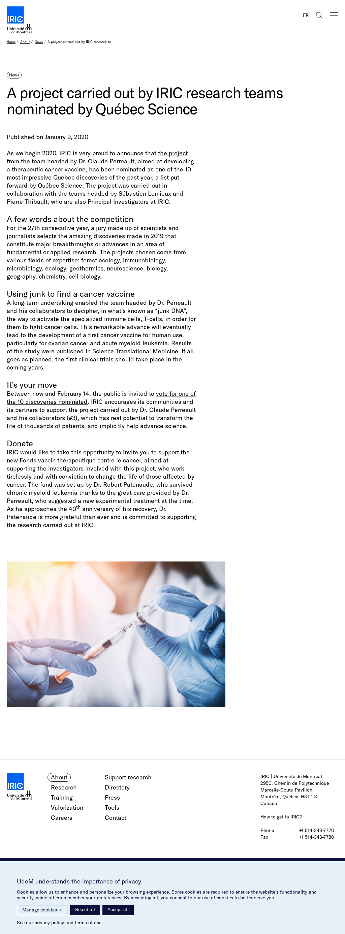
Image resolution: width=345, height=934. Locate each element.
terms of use (88, 923)
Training (62, 797)
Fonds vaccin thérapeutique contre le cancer (80, 460)
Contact (115, 818)
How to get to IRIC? (281, 817)
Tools (112, 807)
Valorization (67, 807)
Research (64, 787)
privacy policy (49, 923)
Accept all (118, 909)
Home (11, 42)
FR (306, 15)
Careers (61, 818)
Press (112, 797)
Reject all (85, 909)
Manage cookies (42, 910)
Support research (128, 777)
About (25, 42)
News (39, 42)
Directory (117, 787)
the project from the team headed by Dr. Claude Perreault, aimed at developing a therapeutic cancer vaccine (100, 161)
